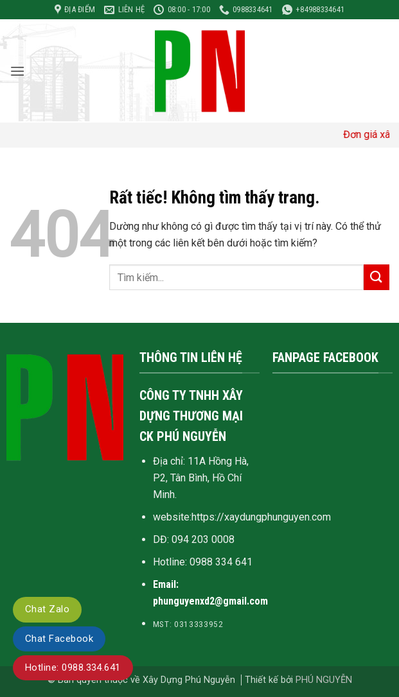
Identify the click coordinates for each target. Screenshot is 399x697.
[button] (17, 71)
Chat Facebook (59, 638)
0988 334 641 (221, 562)
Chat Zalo (47, 609)
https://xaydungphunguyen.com (261, 517)
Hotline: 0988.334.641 (73, 667)
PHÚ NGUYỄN (324, 680)
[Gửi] (376, 276)
